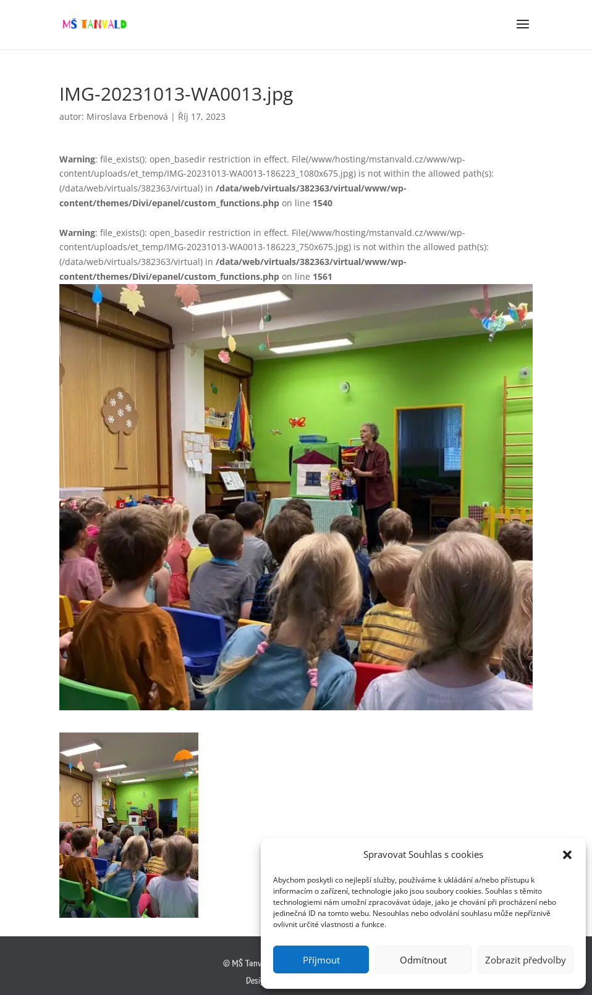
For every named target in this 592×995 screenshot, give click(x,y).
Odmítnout (423, 960)
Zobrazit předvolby (525, 960)
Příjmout (321, 960)
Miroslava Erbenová (127, 116)
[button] (567, 855)
